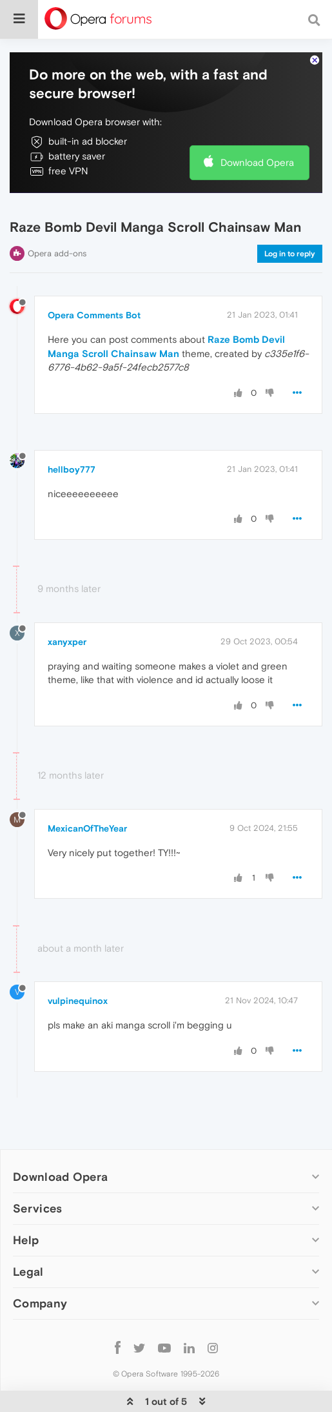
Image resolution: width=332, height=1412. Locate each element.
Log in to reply (289, 253)
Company (40, 1303)
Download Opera (257, 162)
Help (26, 1240)
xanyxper (67, 642)
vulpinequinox (78, 1001)
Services (37, 1208)
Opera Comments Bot (94, 315)
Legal (28, 1271)
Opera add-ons (57, 253)
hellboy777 (71, 469)
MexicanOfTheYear (87, 828)
